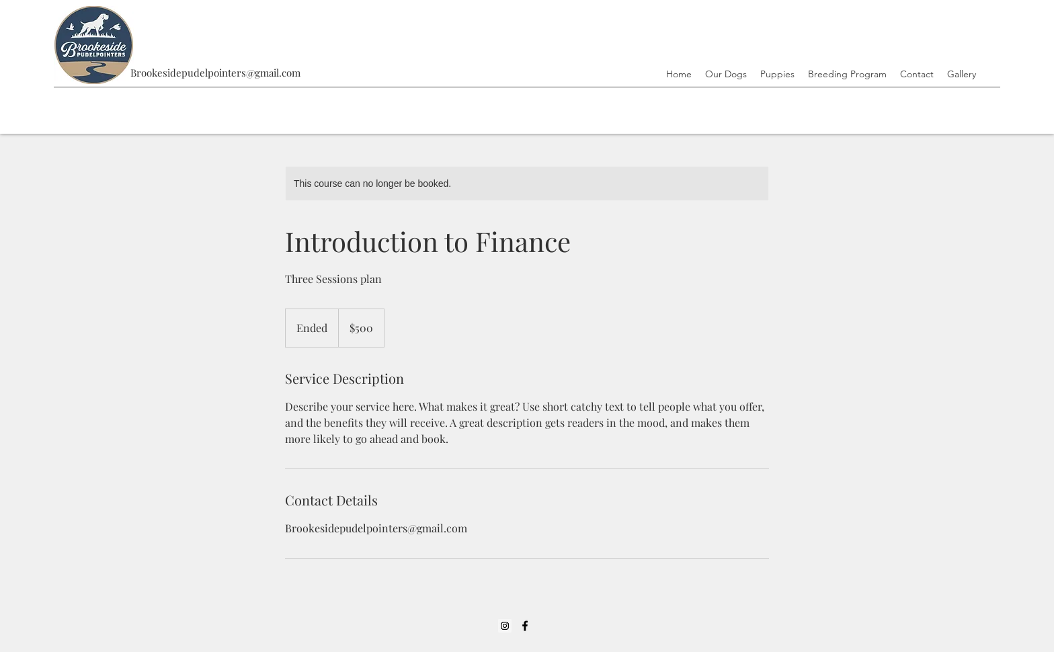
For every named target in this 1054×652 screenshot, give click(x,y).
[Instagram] (505, 626)
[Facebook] (525, 626)
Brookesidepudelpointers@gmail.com (215, 72)
